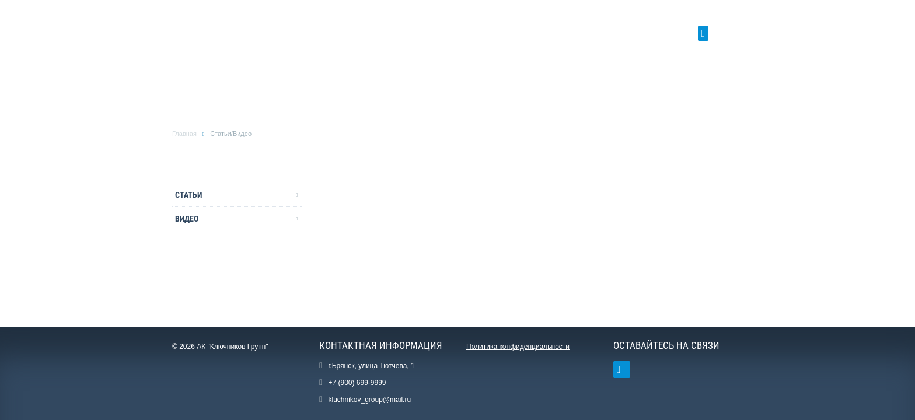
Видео (186, 218)
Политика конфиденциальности (518, 346)
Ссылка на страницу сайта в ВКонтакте (618, 369)
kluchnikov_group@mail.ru (369, 400)
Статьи (188, 195)
